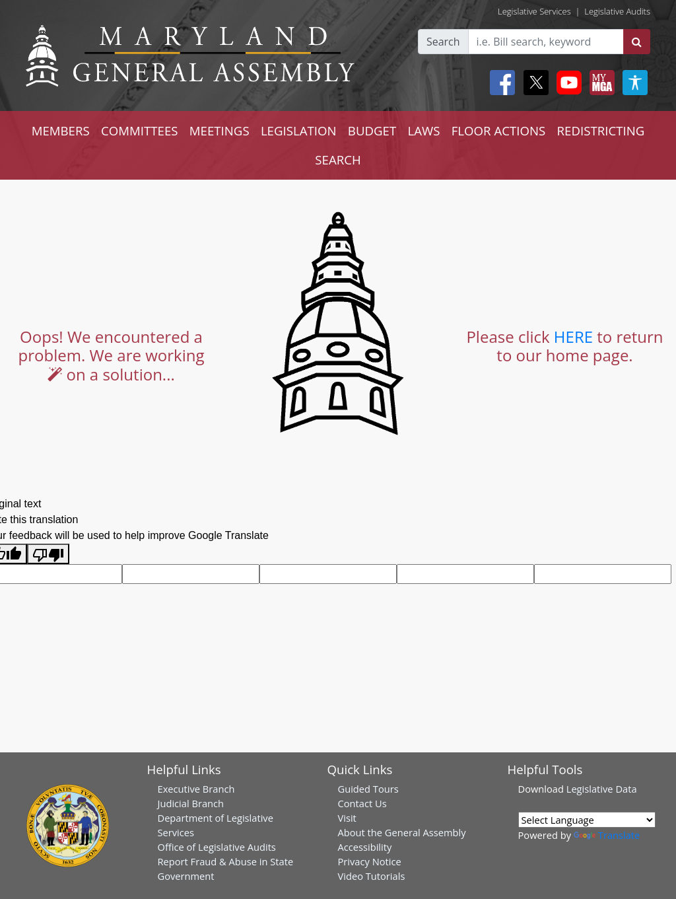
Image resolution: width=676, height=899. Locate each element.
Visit (347, 817)
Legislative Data (601, 788)
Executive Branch (196, 788)
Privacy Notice (369, 861)
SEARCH (337, 159)
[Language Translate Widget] (587, 820)
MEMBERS (61, 130)
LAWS (423, 130)
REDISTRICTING (601, 130)
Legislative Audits (617, 11)
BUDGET (372, 130)
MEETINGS (219, 130)
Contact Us (362, 803)
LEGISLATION (299, 130)
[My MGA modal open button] (599, 82)
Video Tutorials (371, 875)
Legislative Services (534, 11)
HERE (573, 336)
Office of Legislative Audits (217, 846)
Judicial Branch (191, 803)
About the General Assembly (402, 832)
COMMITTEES (139, 130)
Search (443, 41)
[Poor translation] (48, 554)
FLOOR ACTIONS (499, 130)
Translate (607, 835)
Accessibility (365, 846)
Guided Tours (368, 788)
